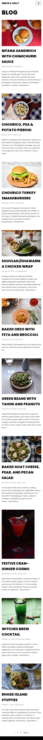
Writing (27, 639)
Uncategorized (21, 271)
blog (16, 66)
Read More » (24, 85)
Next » (26, 732)
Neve (11, 738)
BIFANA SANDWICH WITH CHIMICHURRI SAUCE (19, 56)
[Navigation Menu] (38, 3)
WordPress (29, 738)
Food (20, 66)
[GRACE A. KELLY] (10, 3)
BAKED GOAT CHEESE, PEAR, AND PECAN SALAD (21, 472)
